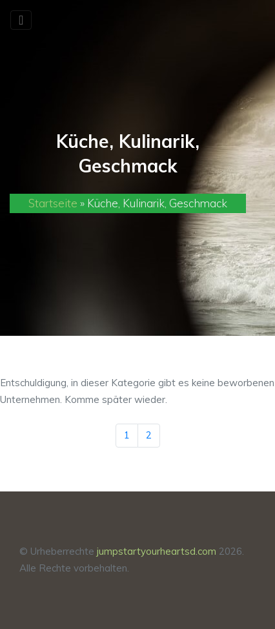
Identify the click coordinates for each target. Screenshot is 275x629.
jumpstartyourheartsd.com (156, 551)
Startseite (52, 203)
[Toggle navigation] (21, 20)
